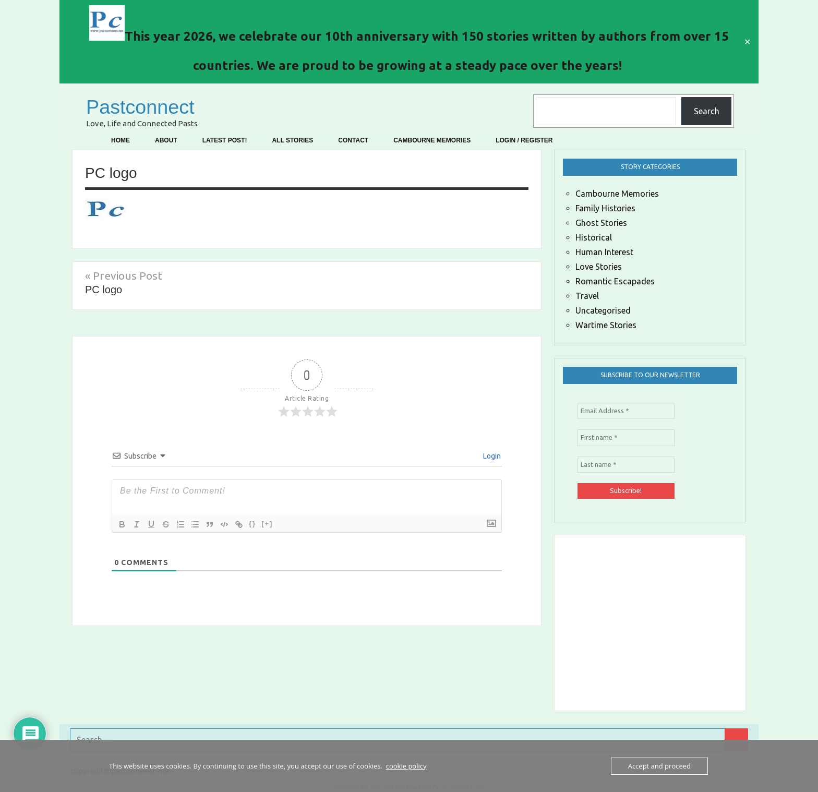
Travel (587, 296)
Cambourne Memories (432, 140)
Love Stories (598, 266)
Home (120, 140)
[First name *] (626, 437)
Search (706, 111)
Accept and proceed (659, 766)
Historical (593, 237)
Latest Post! (224, 140)
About (166, 140)
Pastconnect (143, 106)
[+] (267, 523)
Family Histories (605, 208)
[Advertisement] (692, 621)
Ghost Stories (601, 222)
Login (491, 456)
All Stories (292, 140)
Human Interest (604, 252)
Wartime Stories (605, 325)
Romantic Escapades (615, 281)
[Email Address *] (626, 411)
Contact (353, 140)
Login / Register (524, 140)
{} (252, 523)
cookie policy (406, 766)
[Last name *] (626, 465)
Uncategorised (603, 310)
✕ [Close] (747, 41)
